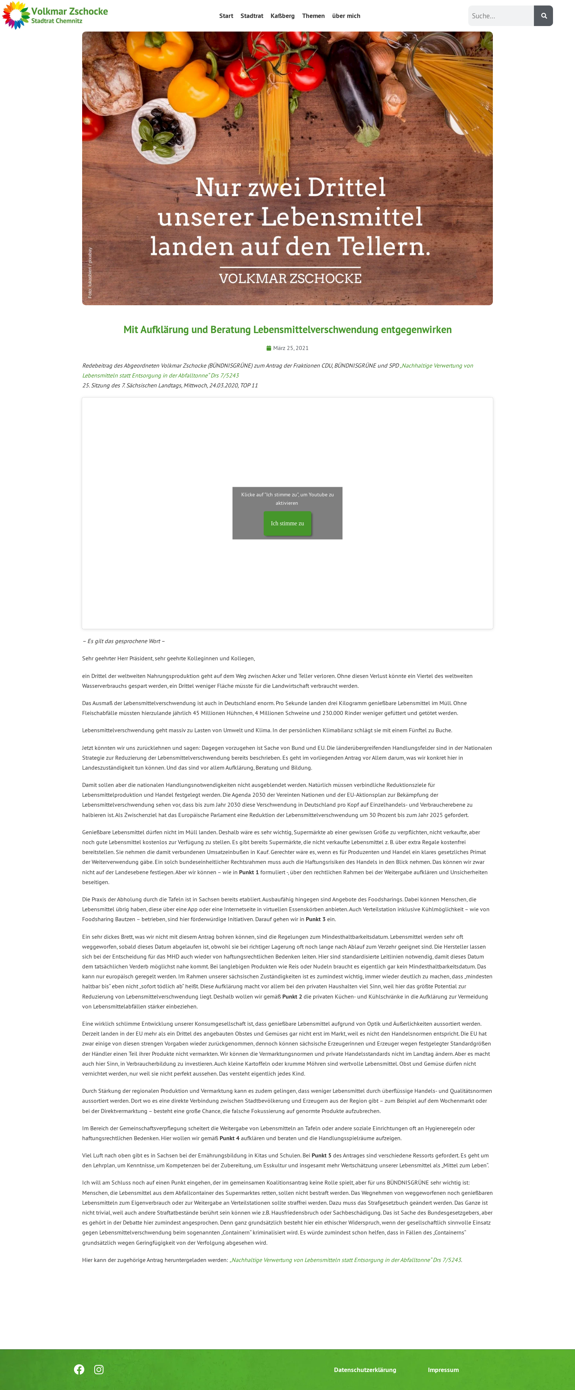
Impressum (443, 1369)
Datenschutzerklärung (365, 1369)
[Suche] (543, 16)
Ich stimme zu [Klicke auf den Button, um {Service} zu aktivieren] (287, 524)
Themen (313, 15)
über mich (346, 15)
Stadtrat (252, 15)
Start (226, 15)
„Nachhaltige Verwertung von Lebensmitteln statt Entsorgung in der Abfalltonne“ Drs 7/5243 (345, 1259)
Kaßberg (283, 15)
